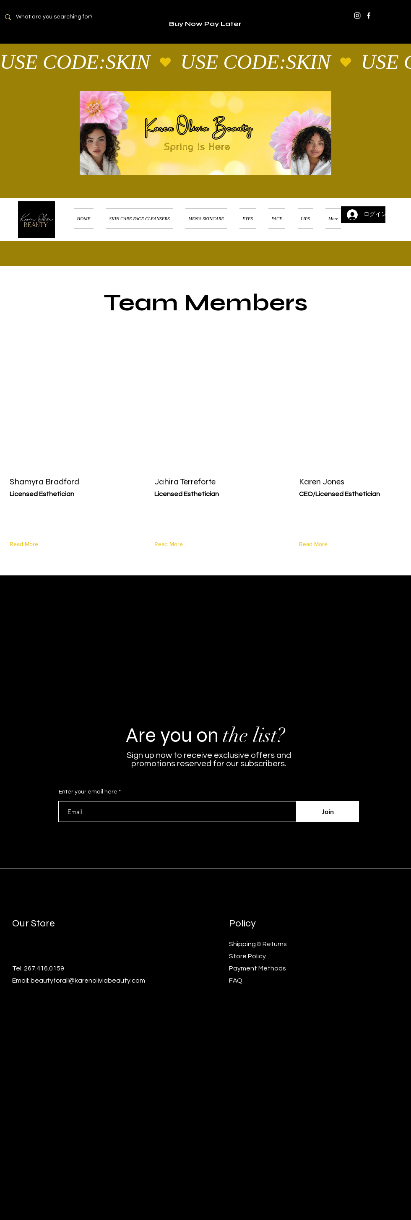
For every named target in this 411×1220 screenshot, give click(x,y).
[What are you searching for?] (59, 17)
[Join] (327, 811)
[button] (392, 208)
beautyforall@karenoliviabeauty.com (88, 980)
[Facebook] (368, 15)
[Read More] (26, 544)
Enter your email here (88, 792)
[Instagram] (357, 15)
